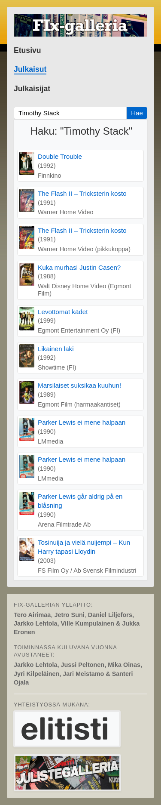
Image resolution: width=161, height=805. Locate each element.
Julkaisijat (32, 88)
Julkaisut (30, 69)
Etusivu (27, 50)
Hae (137, 113)
